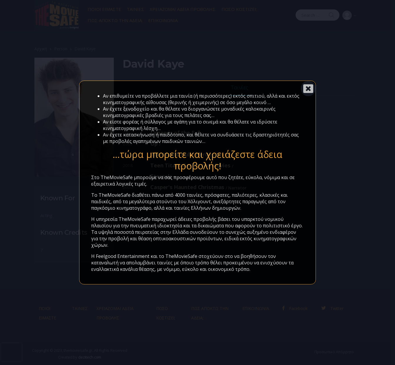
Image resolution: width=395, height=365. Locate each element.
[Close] (308, 88)
